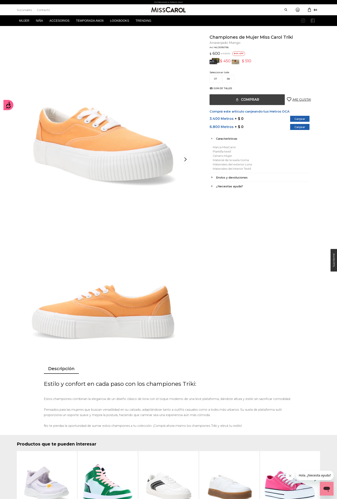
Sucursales (24, 10)
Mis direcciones (26, 454)
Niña (39, 20)
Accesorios (59, 20)
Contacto (43, 10)
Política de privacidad (186, 448)
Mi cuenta (23, 441)
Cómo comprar (104, 441)
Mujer (24, 20)
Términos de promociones (110, 454)
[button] (316, 323)
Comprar (246, 100)
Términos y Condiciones (109, 448)
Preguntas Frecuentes (108, 460)
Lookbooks (119, 20)
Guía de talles (218, 88)
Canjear (295, 119)
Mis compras (24, 448)
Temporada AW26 (90, 20)
